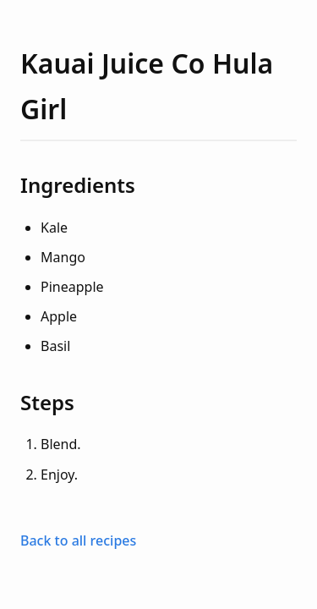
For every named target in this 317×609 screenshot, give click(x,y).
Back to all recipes (78, 540)
